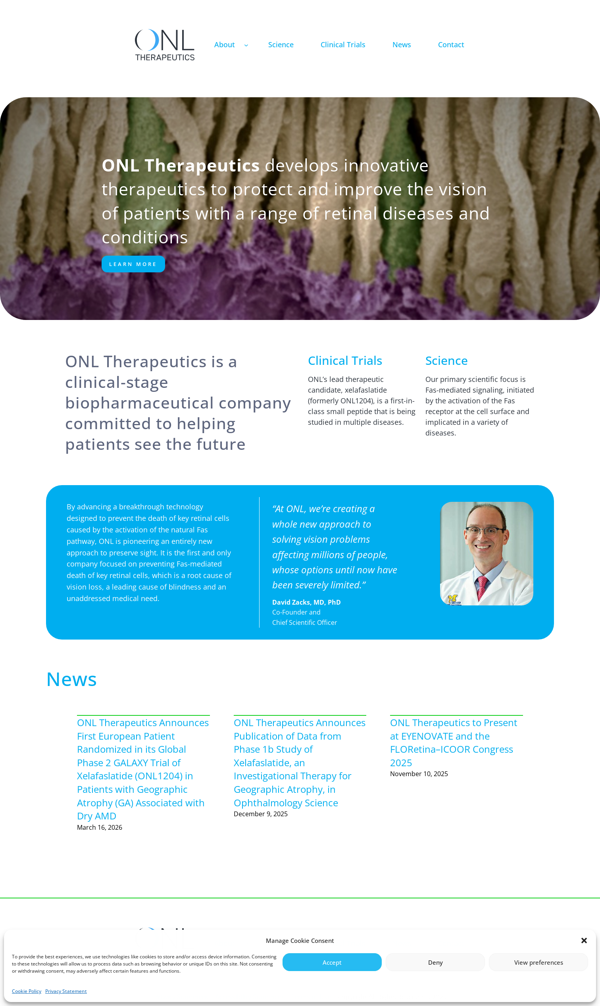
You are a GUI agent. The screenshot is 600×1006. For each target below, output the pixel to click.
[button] (584, 940)
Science (446, 360)
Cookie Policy (26, 991)
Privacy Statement (66, 991)
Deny (435, 962)
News (71, 679)
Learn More (133, 264)
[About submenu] (246, 44)
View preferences (538, 962)
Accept (332, 962)
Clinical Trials (345, 360)
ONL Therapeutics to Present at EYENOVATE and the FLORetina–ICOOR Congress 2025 (453, 742)
